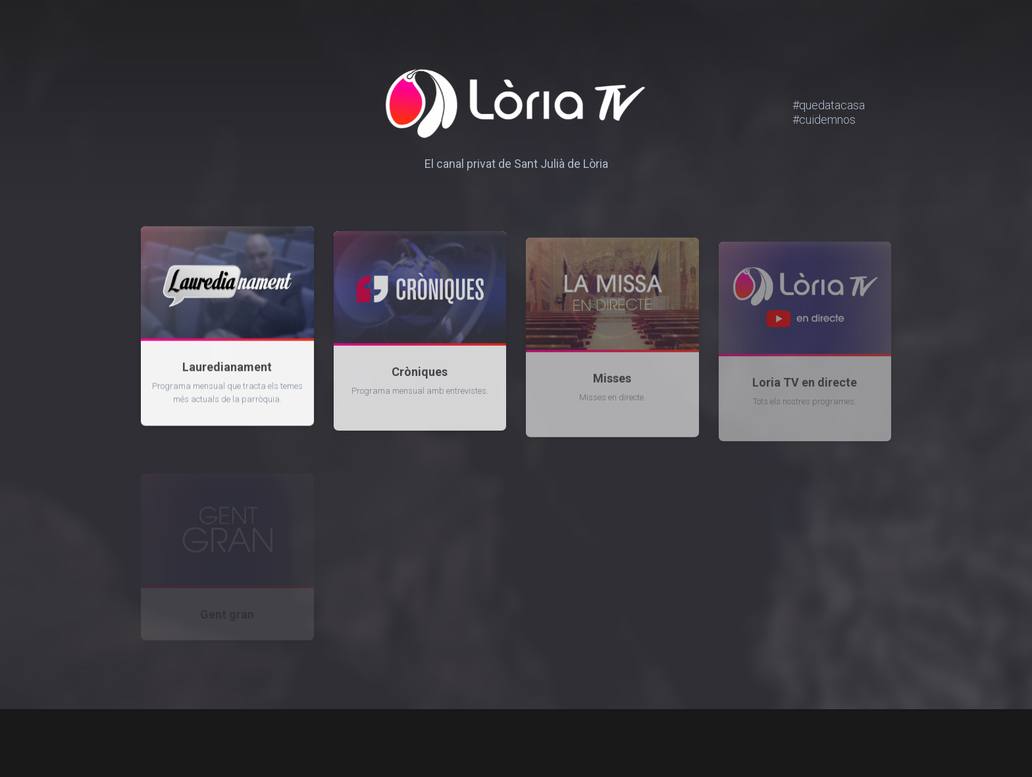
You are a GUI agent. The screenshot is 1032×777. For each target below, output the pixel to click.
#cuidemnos (829, 119)
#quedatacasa (841, 105)
